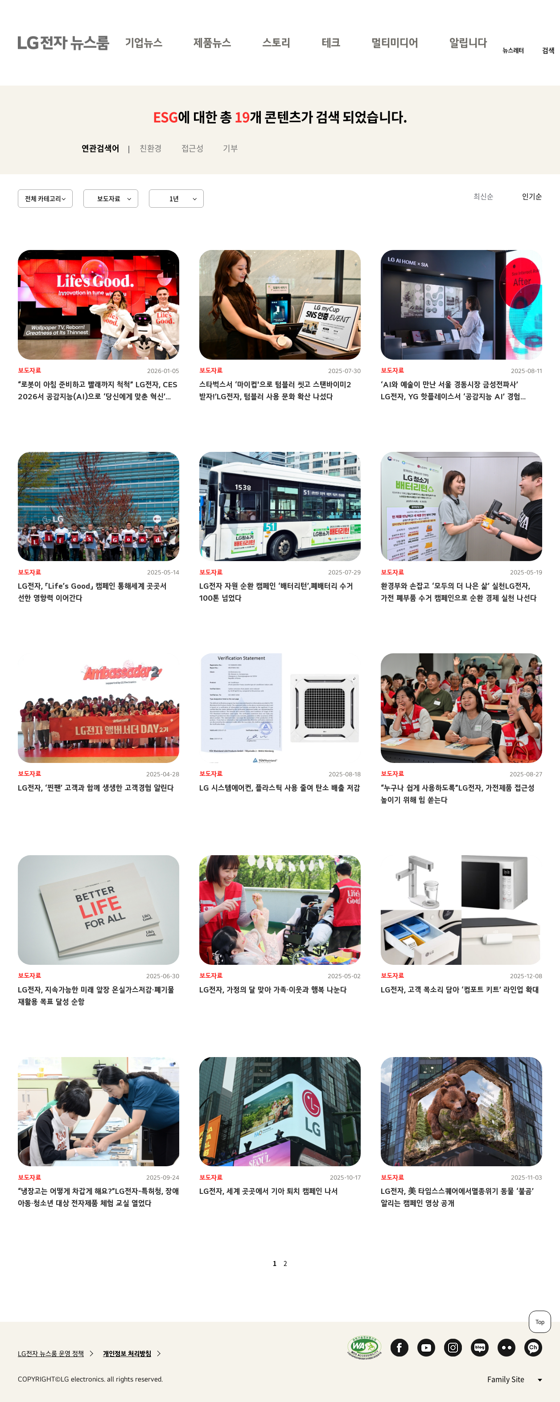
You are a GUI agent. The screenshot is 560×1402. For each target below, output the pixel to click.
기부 (230, 148)
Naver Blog (480, 1348)
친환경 (151, 148)
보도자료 (108, 198)
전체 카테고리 (43, 198)
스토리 (276, 42)
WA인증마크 (364, 1347)
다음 (300, 1263)
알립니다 (468, 42)
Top (539, 1321)
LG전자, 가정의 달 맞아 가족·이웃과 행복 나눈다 (273, 989)
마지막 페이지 (311, 1263)
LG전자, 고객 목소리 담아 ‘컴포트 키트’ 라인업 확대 (460, 989)
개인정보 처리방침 (127, 1353)
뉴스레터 (513, 50)
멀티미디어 (394, 42)
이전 (259, 1263)
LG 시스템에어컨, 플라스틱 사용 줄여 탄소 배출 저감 (279, 787)
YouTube (426, 1348)
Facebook (399, 1348)
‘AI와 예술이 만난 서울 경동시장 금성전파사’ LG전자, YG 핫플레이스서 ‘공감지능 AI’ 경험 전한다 (450, 396)
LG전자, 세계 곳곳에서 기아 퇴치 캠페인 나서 (268, 1191)
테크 (330, 42)
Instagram (453, 1348)
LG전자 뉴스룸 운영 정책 (51, 1353)
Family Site (514, 1378)
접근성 (192, 148)
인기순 (532, 196)
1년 (174, 198)
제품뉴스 (212, 42)
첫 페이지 (248, 1263)
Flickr (506, 1348)
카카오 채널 (533, 1348)
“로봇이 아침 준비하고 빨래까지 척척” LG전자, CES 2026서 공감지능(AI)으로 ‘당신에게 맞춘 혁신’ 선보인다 (97, 396)
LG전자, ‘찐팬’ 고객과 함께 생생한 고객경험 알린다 (96, 787)
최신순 (484, 196)
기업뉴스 (143, 42)
